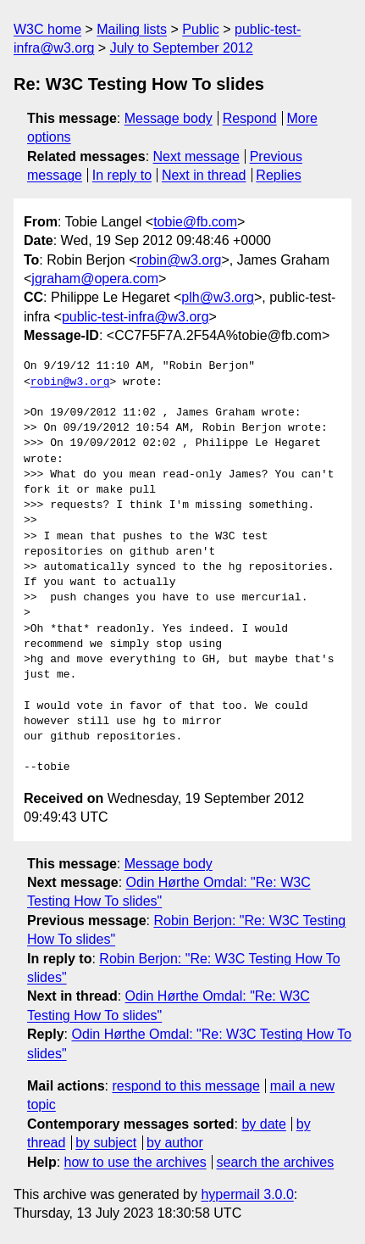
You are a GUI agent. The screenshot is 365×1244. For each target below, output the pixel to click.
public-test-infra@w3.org (135, 317)
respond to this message (185, 1086)
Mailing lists (132, 29)
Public (200, 29)
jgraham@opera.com (94, 278)
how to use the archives (135, 1162)
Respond (250, 118)
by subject (105, 1142)
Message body (168, 118)
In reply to (122, 175)
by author (175, 1142)
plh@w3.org (217, 297)
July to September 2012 (181, 48)
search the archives (276, 1162)
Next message (196, 156)
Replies (278, 175)
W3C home (47, 29)
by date (263, 1124)
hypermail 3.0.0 (247, 1194)
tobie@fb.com (195, 222)
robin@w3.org (179, 260)
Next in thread (204, 175)
